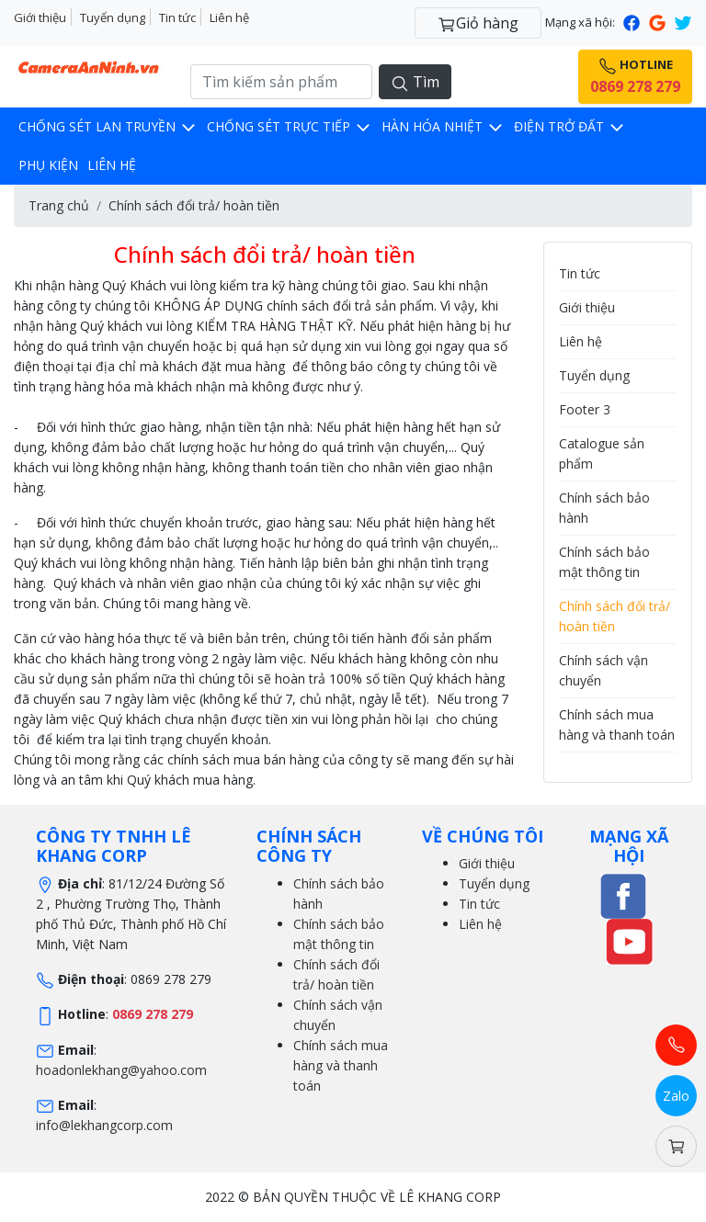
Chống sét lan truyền (108, 126)
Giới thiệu (40, 17)
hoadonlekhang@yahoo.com (121, 1070)
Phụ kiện (48, 165)
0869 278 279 (152, 1014)
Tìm (415, 82)
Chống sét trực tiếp (289, 126)
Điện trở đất (570, 126)
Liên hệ (229, 17)
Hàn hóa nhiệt (443, 126)
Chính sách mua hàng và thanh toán (340, 1065)
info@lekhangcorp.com (104, 1125)
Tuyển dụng (112, 17)
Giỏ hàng (478, 23)
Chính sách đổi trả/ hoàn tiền (193, 205)
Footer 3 (584, 409)
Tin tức (177, 17)
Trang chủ (58, 205)
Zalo (676, 1095)
